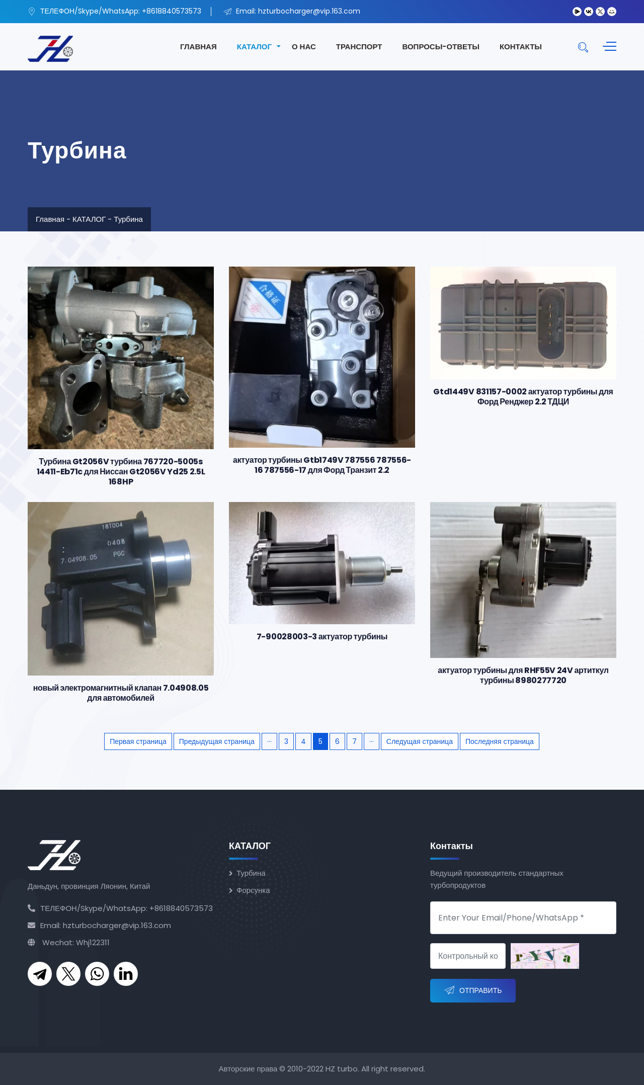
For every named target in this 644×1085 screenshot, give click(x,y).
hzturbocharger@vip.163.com (309, 11)
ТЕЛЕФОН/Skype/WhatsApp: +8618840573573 (120, 908)
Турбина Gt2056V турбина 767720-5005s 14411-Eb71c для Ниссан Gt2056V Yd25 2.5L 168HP (121, 471)
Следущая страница (419, 741)
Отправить (473, 990)
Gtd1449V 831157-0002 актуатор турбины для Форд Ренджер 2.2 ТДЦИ (523, 396)
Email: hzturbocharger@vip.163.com (99, 925)
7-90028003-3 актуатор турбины (322, 636)
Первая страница (138, 741)
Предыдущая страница (217, 741)
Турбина (128, 219)
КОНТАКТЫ (521, 46)
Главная (50, 219)
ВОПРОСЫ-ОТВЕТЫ (440, 46)
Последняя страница (499, 741)
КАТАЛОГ (254, 46)
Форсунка (253, 890)
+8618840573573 (171, 11)
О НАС (304, 46)
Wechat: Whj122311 (69, 942)
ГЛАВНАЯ (198, 46)
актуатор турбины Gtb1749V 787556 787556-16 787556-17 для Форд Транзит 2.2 (322, 465)
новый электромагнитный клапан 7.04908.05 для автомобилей (121, 693)
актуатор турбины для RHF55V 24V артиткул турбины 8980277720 (523, 675)
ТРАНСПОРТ (359, 46)
